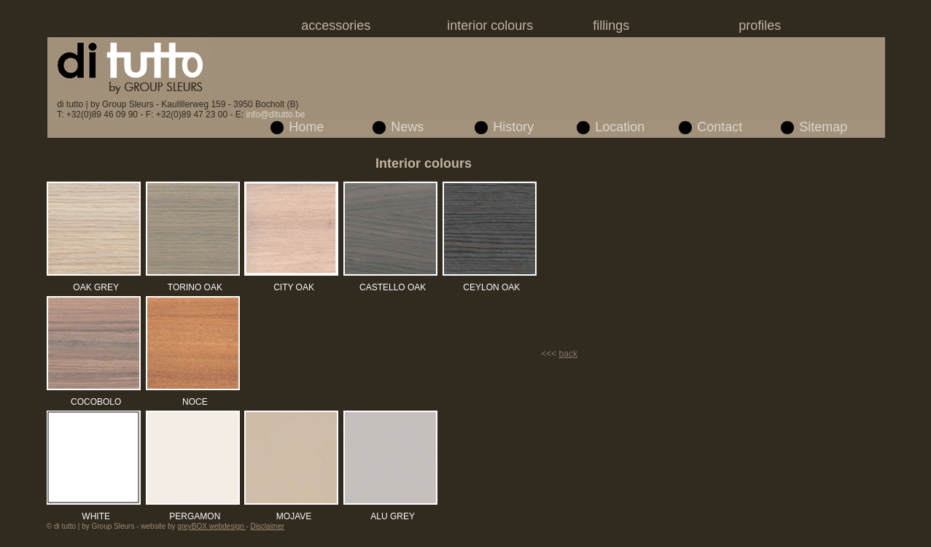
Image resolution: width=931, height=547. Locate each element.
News (407, 127)
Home (306, 127)
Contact (719, 127)
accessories (335, 25)
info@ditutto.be (275, 114)
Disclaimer (267, 526)
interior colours (490, 25)
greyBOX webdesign (211, 526)
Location (619, 127)
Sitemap (823, 127)
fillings (611, 25)
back (568, 354)
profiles (760, 25)
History (513, 127)
